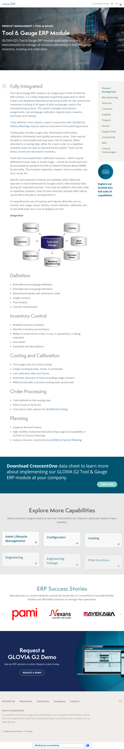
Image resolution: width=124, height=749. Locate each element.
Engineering (14, 564)
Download (107, 484)
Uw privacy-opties (73, 745)
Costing (93, 545)
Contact (75, 701)
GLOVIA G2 (8, 701)
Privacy (29, 731)
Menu (120, 5)
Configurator (56, 543)
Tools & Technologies (109, 150)
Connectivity (108, 137)
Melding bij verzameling (47, 745)
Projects (106, 120)
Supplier (106, 114)
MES (104, 142)
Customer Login (100, 3)
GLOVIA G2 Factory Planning (65, 440)
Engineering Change (55, 567)
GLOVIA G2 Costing (56, 409)
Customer (107, 108)
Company (59, 701)
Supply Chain (109, 131)
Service (106, 125)
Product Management (17, 26)
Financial (107, 103)
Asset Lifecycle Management (16, 544)
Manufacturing (110, 97)
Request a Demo (32, 672)
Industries (43, 701)
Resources (26, 701)
